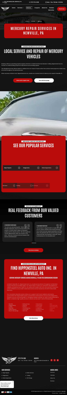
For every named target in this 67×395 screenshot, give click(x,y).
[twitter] (54, 360)
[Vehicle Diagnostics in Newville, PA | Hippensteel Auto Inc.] (13, 159)
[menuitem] (14, 8)
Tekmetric (64, 391)
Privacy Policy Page (5, 393)
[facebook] (51, 360)
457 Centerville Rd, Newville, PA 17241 (13, 2)
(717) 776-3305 (35, 2)
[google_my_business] (58, 360)
